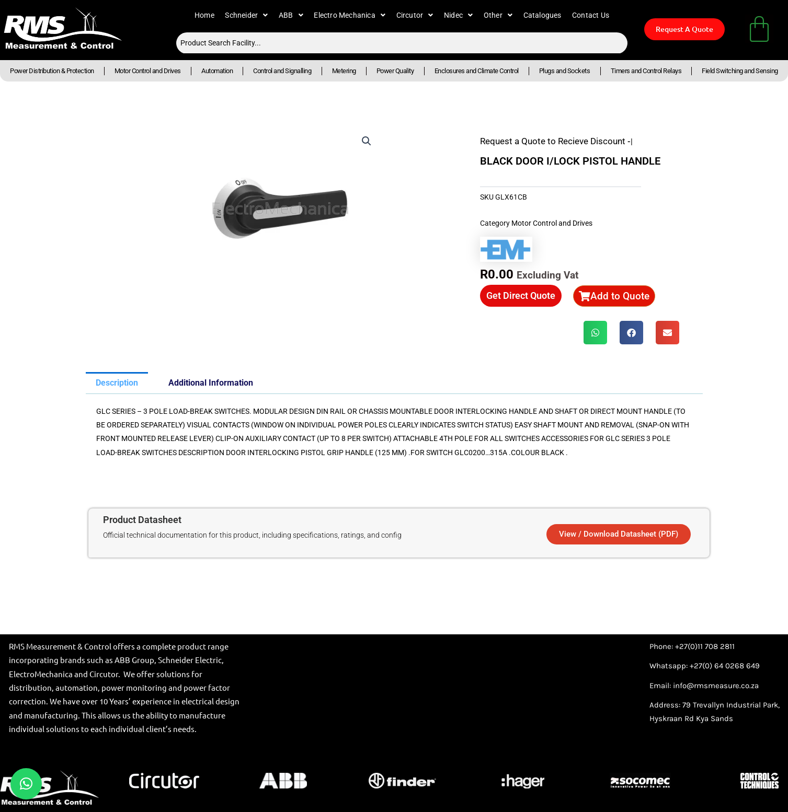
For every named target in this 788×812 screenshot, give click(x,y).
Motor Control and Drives (148, 71)
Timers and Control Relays (646, 71)
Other (498, 15)
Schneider (246, 15)
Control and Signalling (282, 71)
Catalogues (542, 15)
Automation (217, 71)
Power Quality (395, 71)
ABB (291, 15)
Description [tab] (117, 383)
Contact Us (590, 15)
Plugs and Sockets (564, 71)
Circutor (414, 15)
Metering (344, 71)
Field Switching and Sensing (740, 71)
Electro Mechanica (349, 15)
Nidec (458, 15)
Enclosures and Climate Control (477, 71)
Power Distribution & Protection (52, 71)
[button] (366, 141)
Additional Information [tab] (210, 383)
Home (204, 15)
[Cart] (759, 29)
